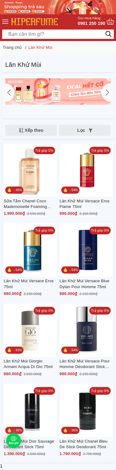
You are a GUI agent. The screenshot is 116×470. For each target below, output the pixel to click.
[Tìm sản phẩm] (58, 34)
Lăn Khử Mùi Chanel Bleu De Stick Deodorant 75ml (84, 444)
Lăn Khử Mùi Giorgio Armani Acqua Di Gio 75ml (28, 364)
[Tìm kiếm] (108, 34)
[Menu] (5, 21)
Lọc (84, 130)
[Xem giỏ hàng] (110, 21)
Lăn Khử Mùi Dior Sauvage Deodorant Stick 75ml (29, 444)
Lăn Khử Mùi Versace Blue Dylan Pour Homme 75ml (85, 284)
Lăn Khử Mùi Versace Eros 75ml (29, 284)
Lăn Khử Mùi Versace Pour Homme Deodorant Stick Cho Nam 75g (85, 364)
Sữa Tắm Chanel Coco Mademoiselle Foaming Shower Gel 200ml (25, 204)
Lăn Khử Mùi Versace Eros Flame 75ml (85, 204)
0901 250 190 (91, 20)
